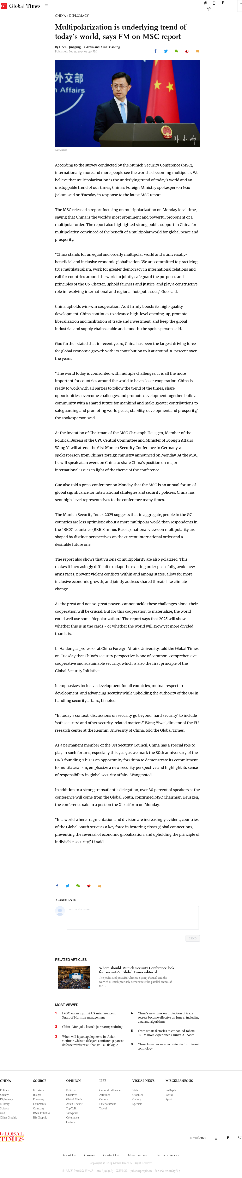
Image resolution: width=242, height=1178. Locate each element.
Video (135, 1090)
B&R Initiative (41, 1113)
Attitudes (104, 1094)
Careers (89, 1155)
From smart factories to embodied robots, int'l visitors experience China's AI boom (166, 1033)
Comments (39, 1103)
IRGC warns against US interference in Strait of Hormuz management (89, 1015)
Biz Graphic (40, 1117)
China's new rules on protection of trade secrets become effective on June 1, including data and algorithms (168, 1017)
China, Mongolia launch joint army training (92, 1027)
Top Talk (71, 1108)
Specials (137, 1103)
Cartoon (70, 1122)
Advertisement (137, 1155)
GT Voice (38, 1090)
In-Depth (170, 1090)
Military (5, 1103)
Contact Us (111, 1155)
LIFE (102, 1081)
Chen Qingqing (70, 47)
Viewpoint (72, 1113)
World (169, 1094)
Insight (37, 1094)
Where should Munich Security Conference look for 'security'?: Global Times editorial (136, 970)
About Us (69, 1155)
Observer (71, 1094)
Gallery (136, 1099)
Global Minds (74, 1099)
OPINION (73, 1081)
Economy (38, 1099)
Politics (4, 1090)
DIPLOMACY (79, 16)
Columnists (72, 1117)
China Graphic (8, 1117)
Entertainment (107, 1103)
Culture (103, 1099)
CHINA (60, 16)
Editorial (71, 1090)
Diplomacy (6, 1099)
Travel (103, 1108)
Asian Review (74, 1103)
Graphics (137, 1094)
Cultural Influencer (110, 1090)
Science (4, 1108)
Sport (168, 1099)
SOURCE (39, 1081)
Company (38, 1108)
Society (4, 1094)
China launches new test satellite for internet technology (168, 1046)
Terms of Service (167, 1155)
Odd (2, 1113)
